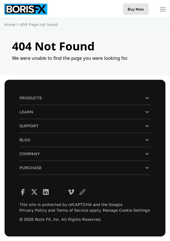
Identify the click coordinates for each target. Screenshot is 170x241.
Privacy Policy (33, 210)
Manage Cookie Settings (126, 210)
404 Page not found (39, 24)
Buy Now (136, 9)
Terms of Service (72, 210)
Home (9, 24)
